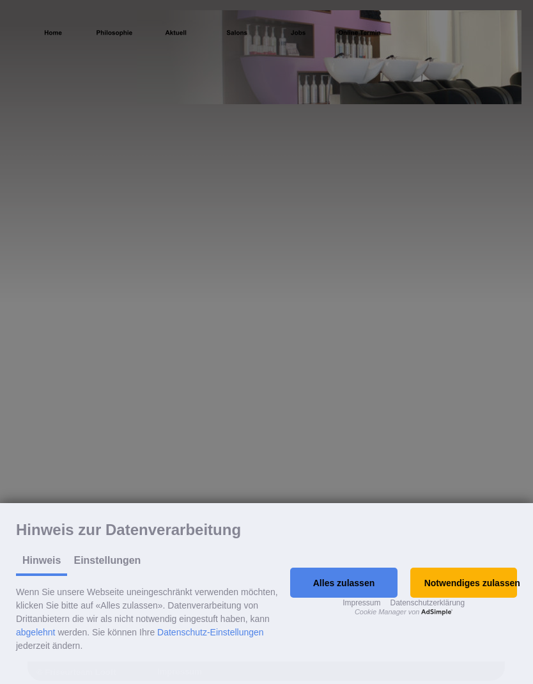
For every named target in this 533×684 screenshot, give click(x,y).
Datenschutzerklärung (427, 602)
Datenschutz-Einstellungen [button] (210, 632)
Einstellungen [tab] (107, 560)
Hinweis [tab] (41, 560)
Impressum (361, 602)
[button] (343, 583)
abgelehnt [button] (36, 632)
